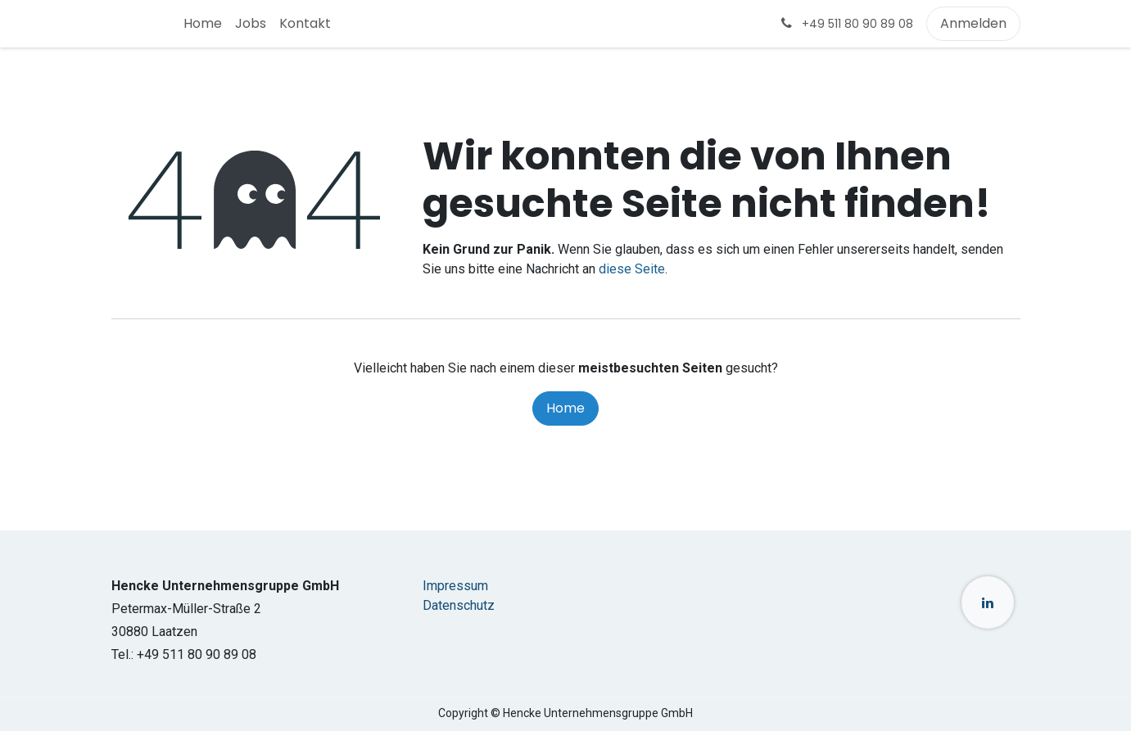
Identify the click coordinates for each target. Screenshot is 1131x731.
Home (565, 408)
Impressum (455, 585)
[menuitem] (202, 23)
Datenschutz (459, 605)
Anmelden (973, 23)
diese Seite (632, 269)
